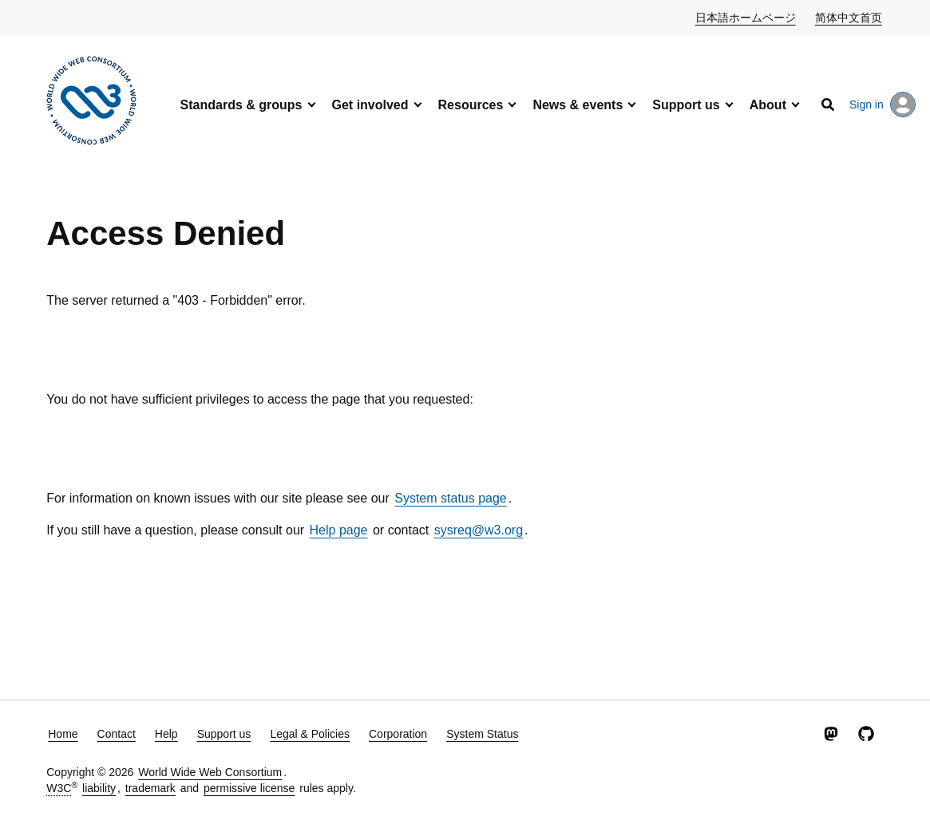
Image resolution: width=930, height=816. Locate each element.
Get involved (370, 105)
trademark (150, 788)
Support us (685, 105)
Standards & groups (241, 105)
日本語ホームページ (746, 17)
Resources (471, 105)
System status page (450, 498)
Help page (339, 530)
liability (99, 788)
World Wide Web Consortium (210, 772)
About (768, 105)
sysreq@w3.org (478, 530)
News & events (577, 105)
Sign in (882, 104)
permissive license (249, 788)
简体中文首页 (849, 17)
